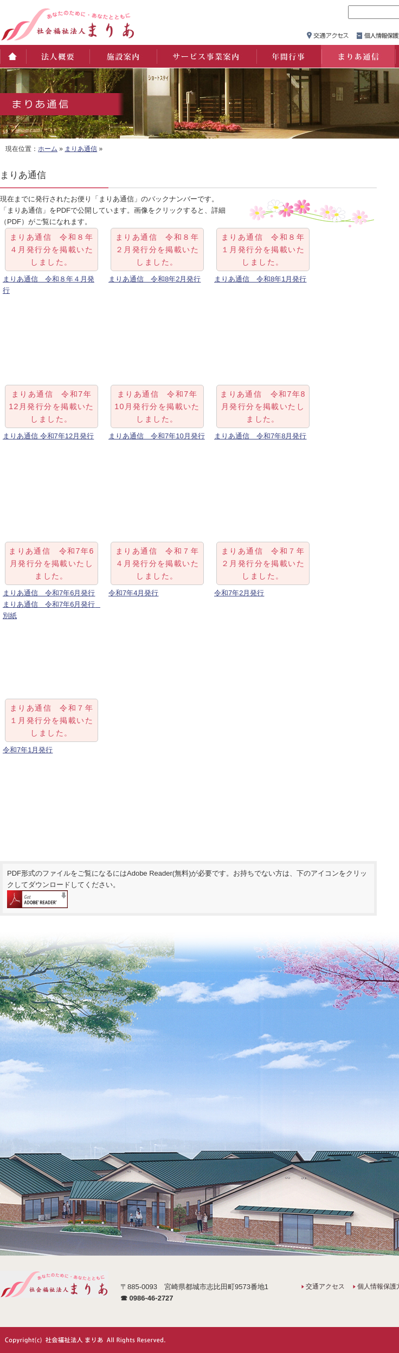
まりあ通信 (358, 56)
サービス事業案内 (206, 56)
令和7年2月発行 (239, 593)
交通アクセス (325, 1286)
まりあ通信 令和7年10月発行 (156, 436)
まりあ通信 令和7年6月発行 (49, 593)
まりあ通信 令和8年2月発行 (154, 279)
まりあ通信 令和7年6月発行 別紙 (51, 610)
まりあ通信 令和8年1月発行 (260, 279)
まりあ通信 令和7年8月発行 (260, 436)
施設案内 (122, 56)
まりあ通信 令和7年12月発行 (48, 436)
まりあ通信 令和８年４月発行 (48, 284)
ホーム (12, 56)
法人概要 (57, 56)
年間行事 (288, 56)
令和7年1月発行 (28, 750)
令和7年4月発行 (133, 593)
